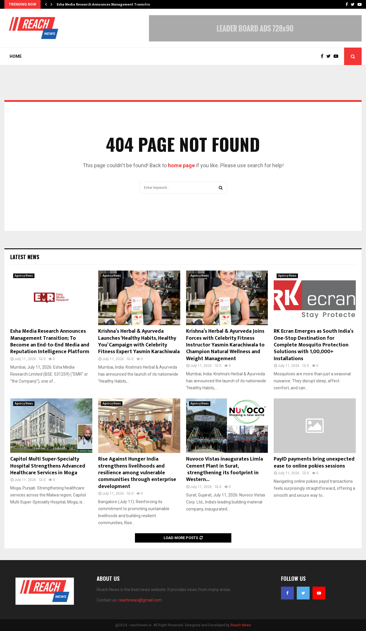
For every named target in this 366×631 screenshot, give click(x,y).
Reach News (240, 625)
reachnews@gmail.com (140, 600)
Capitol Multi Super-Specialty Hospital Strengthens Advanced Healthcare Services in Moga (47, 466)
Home (16, 56)
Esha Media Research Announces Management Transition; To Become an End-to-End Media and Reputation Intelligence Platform (49, 341)
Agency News (24, 275)
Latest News (24, 257)
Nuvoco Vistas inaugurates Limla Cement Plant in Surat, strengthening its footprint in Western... (224, 469)
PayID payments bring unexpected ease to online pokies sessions (314, 462)
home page (181, 165)
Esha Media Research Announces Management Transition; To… (109, 4)
